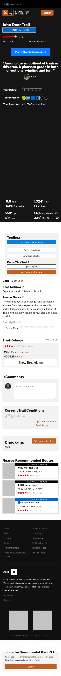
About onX (8, 595)
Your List (40, 104)
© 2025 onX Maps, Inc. (22, 635)
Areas (5, 41)
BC (13, 41)
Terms (37, 635)
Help (5, 533)
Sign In (47, 12)
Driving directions (32, 250)
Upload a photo (32, 266)
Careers (7, 600)
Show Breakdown (30, 362)
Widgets (7, 538)
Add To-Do (28, 104)
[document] (30, 662)
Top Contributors (11, 547)
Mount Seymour (37, 41)
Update (45, 421)
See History (41, 425)
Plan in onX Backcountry (31, 242)
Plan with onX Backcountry (30, 51)
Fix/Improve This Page (31, 272)
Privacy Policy (34, 660)
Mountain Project (39, 528)
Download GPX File (32, 256)
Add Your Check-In (44, 440)
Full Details (52, 339)
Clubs (6, 543)
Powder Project (39, 547)
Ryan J (34, 76)
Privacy (46, 635)
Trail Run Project (39, 543)
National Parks (38, 552)
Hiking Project (38, 538)
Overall (19, 356)
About (6, 528)
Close (30, 666)
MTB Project (37, 533)
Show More (12, 328)
